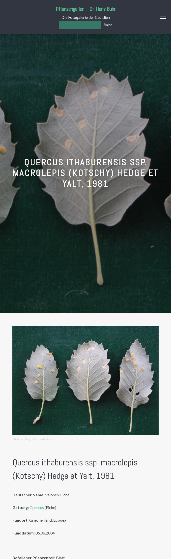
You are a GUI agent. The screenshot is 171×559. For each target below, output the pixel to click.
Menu (163, 17)
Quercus (36, 507)
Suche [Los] (108, 25)
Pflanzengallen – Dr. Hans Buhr (85, 9)
